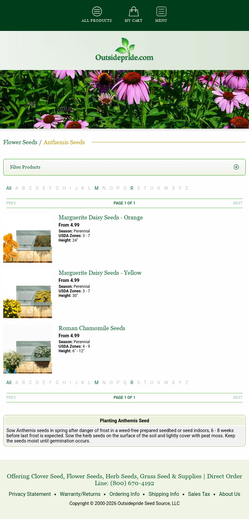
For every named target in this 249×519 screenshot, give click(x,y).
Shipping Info (163, 494)
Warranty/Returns (80, 494)
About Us (229, 494)
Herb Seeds (121, 476)
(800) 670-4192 (132, 483)
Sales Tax (199, 494)
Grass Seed (155, 476)
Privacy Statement (30, 494)
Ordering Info (124, 494)
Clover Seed (47, 476)
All (8, 188)
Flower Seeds (84, 476)
